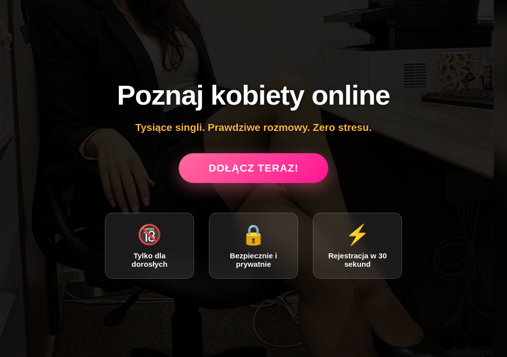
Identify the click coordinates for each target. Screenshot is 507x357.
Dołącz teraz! (253, 168)
